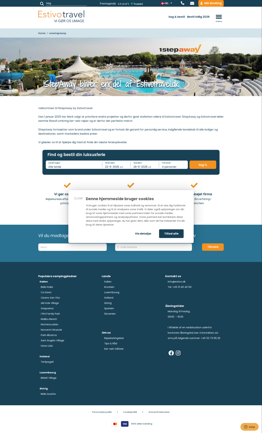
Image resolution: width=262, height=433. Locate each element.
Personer (166, 162)
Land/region (54, 162)
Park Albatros (49, 335)
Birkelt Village (48, 378)
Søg (203, 165)
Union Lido (47, 345)
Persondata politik (102, 412)
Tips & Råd (110, 343)
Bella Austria (48, 394)
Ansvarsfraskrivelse (159, 412)
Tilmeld (212, 247)
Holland (108, 297)
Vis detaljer (143, 234)
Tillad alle (171, 234)
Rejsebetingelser (114, 338)
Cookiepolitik (130, 412)
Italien (107, 281)
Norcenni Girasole (51, 329)
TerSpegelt (47, 362)
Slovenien (110, 313)
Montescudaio (49, 324)
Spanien (109, 308)
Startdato (110, 162)
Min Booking (211, 3)
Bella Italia (47, 287)
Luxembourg (111, 292)
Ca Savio (46, 292)
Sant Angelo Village (52, 340)
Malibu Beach (49, 319)
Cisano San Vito (50, 297)
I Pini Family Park (50, 313)
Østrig (108, 303)
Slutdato (138, 162)
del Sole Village (50, 303)
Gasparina (47, 308)
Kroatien (109, 287)
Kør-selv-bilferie (113, 348)
